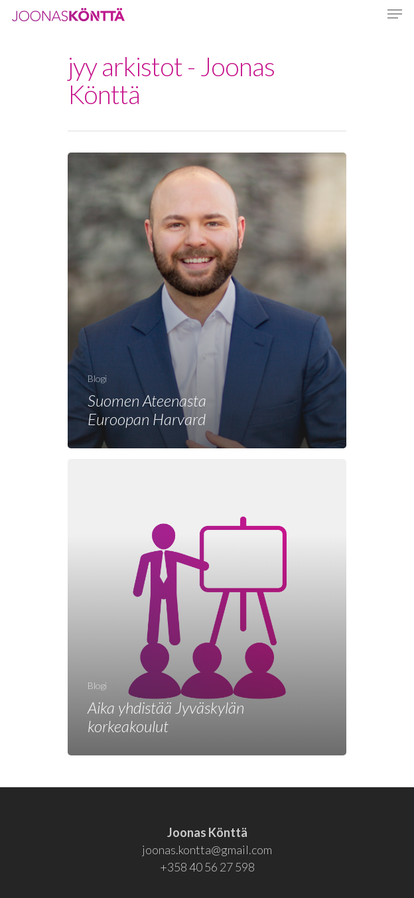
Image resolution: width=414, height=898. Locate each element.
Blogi (97, 378)
